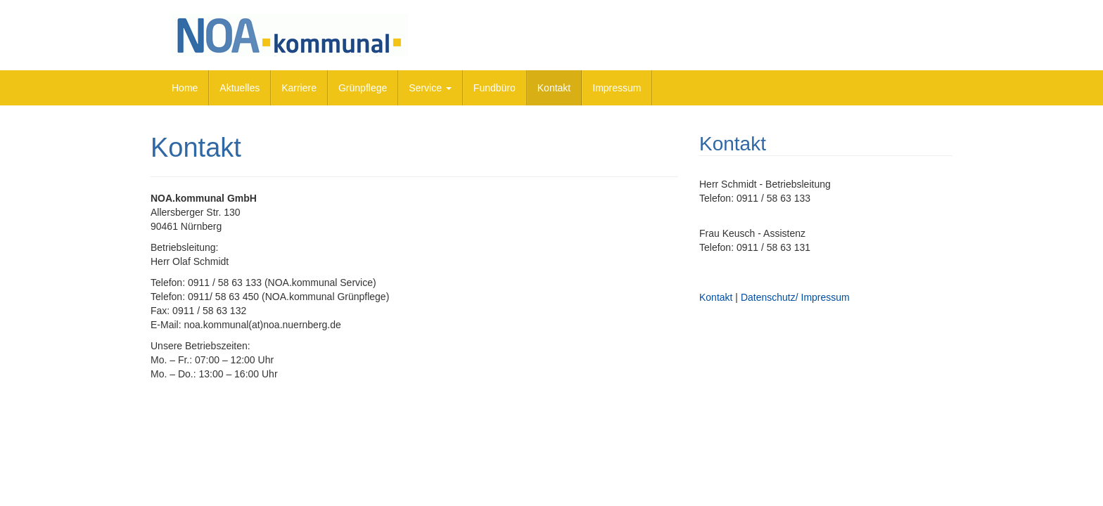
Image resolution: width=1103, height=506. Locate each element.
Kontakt (553, 87)
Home (185, 87)
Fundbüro (494, 87)
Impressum (616, 87)
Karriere (299, 87)
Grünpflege (362, 87)
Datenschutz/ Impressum (795, 297)
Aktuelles (239, 87)
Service (430, 87)
